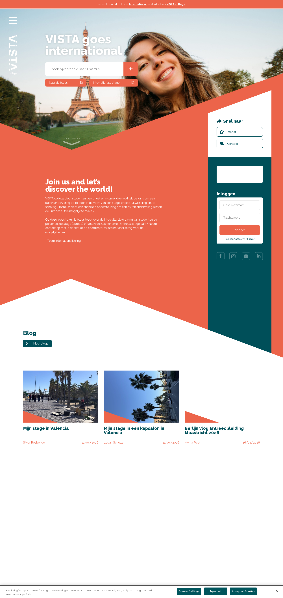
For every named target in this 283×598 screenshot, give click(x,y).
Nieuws (32, 576)
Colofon (121, 576)
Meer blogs (40, 343)
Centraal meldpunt (87, 581)
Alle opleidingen (37, 564)
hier (252, 239)
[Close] (277, 591)
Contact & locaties (87, 564)
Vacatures (81, 570)
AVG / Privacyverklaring (131, 570)
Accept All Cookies (243, 591)
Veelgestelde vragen (89, 576)
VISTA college (176, 4)
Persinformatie (125, 564)
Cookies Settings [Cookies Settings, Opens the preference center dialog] (189, 591)
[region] (141, 591)
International (138, 4)
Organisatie (34, 570)
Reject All (215, 591)
